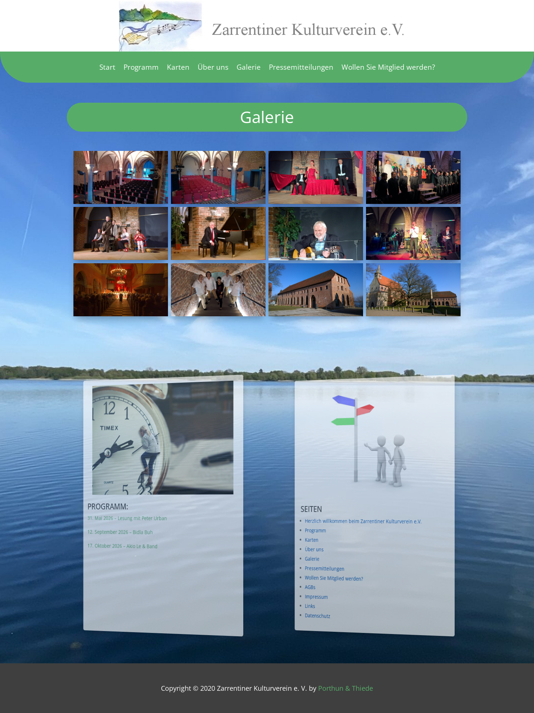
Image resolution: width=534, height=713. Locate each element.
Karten (178, 68)
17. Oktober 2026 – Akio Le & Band (150, 544)
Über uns (213, 68)
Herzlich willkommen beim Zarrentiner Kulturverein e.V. (370, 521)
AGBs (354, 582)
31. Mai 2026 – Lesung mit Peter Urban (151, 518)
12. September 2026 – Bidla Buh (149, 531)
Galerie (249, 68)
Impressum (356, 592)
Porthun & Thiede (345, 688)
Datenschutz (356, 610)
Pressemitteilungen (301, 68)
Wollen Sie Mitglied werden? (388, 68)
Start (107, 68)
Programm (141, 68)
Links (354, 600)
